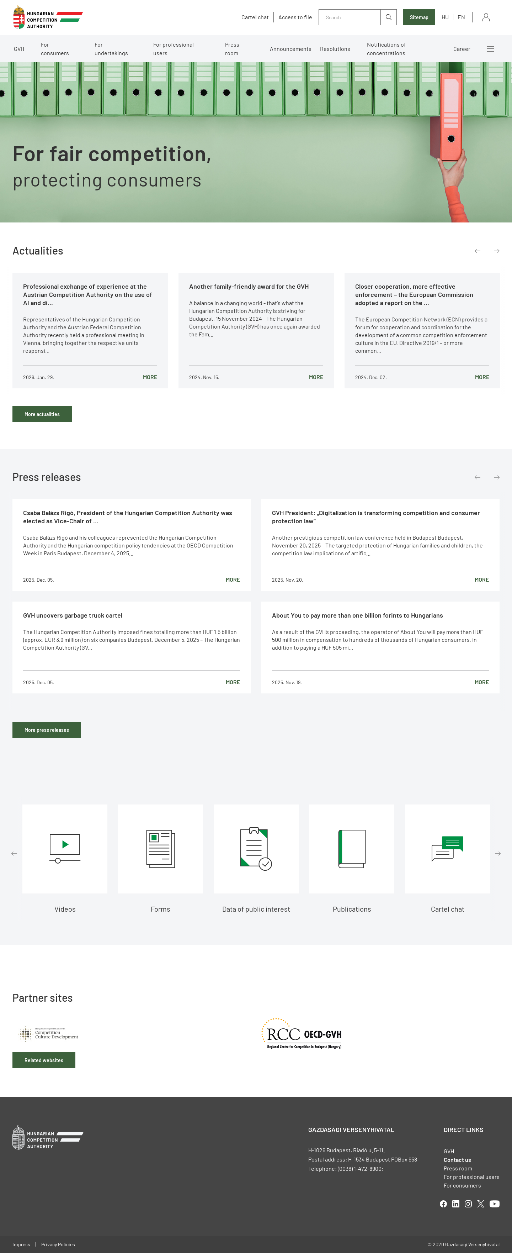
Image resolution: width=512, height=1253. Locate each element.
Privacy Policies (58, 1244)
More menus (490, 49)
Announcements (290, 48)
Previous (477, 251)
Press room (232, 48)
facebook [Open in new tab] (443, 1203)
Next (496, 251)
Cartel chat (255, 17)
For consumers (55, 48)
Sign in (486, 17)
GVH (19, 48)
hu (445, 17)
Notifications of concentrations (386, 48)
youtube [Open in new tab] (495, 1203)
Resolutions (335, 48)
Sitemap (419, 17)
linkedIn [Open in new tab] (455, 1203)
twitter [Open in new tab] (480, 1203)
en (461, 17)
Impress (21, 1244)
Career (461, 48)
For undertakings (111, 48)
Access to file (295, 17)
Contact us (457, 1159)
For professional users (173, 48)
